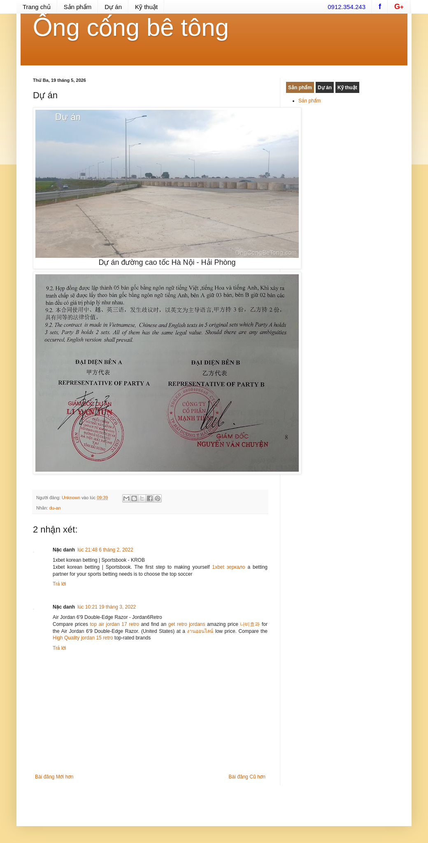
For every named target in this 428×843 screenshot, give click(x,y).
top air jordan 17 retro (114, 624)
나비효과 (250, 624)
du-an (55, 507)
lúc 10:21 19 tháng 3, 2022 (106, 607)
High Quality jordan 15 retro (83, 638)
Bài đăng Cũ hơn (247, 777)
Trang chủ (37, 6)
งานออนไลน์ (200, 631)
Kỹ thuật (146, 6)
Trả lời (59, 584)
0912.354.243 (346, 6)
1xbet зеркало (228, 567)
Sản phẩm (78, 6)
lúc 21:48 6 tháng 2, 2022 (105, 550)
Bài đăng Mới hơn (54, 777)
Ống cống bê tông (131, 27)
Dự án (113, 6)
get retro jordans (186, 624)
